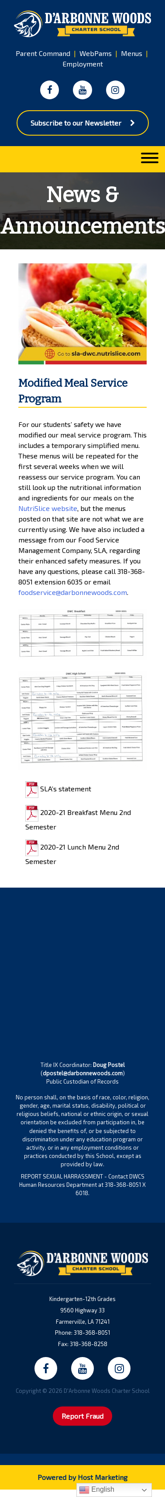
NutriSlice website (47, 508)
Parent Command (43, 53)
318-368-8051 (92, 1332)
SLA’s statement (58, 788)
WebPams (95, 53)
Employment (82, 63)
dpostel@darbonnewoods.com (83, 1073)
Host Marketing (102, 1477)
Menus (131, 53)
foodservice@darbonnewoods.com (72, 592)
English (96, 1490)
